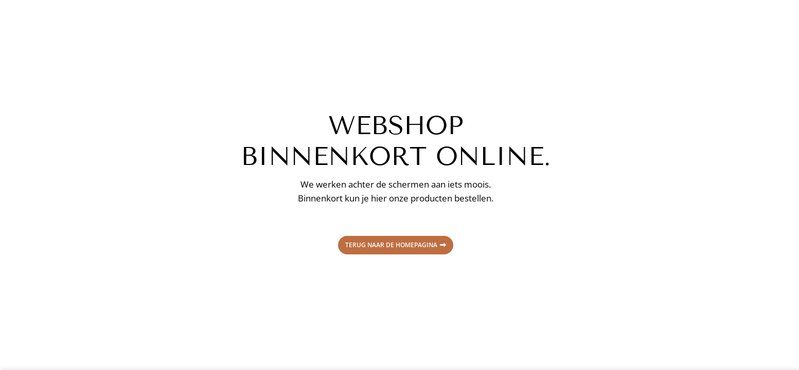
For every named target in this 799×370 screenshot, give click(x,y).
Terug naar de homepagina (395, 244)
